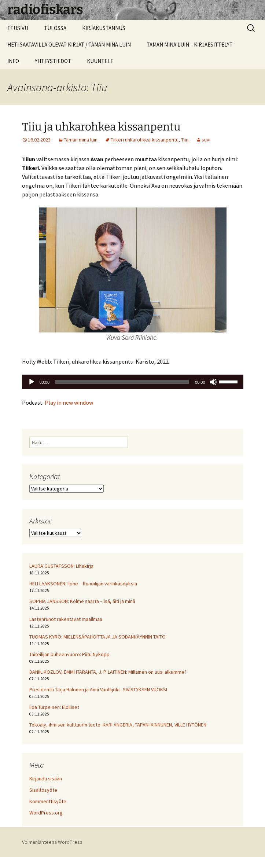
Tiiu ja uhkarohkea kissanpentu (101, 126)
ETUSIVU (17, 28)
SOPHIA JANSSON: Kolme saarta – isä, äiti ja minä (82, 601)
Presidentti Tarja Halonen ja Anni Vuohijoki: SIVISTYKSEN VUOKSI (98, 689)
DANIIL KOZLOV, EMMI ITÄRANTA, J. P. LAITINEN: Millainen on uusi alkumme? (108, 672)
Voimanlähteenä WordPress (52, 842)
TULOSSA (55, 28)
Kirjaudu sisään (45, 778)
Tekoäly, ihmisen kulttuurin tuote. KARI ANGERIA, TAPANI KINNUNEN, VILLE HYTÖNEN (117, 724)
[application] (132, 382)
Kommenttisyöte (47, 801)
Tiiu (184, 139)
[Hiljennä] (213, 382)
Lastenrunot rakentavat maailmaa (65, 619)
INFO (13, 61)
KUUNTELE (100, 61)
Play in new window (69, 402)
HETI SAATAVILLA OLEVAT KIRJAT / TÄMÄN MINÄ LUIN (69, 44)
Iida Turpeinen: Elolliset (54, 707)
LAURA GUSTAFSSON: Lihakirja (61, 566)
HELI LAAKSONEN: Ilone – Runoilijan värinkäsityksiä (83, 583)
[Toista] (31, 382)
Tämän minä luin (80, 139)
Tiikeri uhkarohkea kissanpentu (144, 139)
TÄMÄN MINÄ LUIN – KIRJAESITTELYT (190, 44)
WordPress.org (46, 812)
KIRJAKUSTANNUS (103, 28)
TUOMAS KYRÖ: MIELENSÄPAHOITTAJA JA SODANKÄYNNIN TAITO (97, 636)
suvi (206, 139)
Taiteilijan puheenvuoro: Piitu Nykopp (69, 654)
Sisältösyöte (43, 790)
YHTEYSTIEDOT (53, 61)
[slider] (122, 382)
